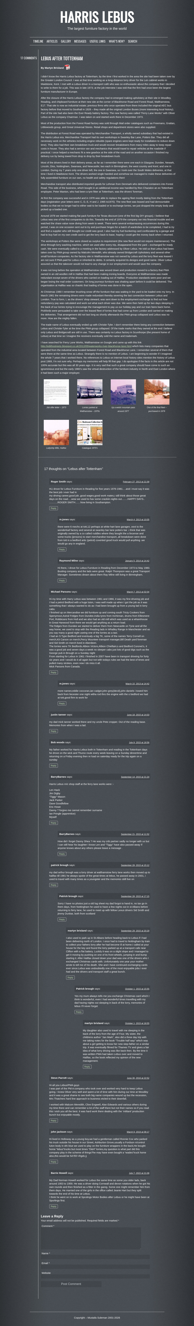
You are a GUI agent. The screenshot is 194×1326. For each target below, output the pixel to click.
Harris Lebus (97, 17)
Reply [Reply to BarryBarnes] (53, 823)
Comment (48, 1226)
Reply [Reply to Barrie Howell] (53, 1206)
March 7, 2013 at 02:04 (138, 592)
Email (46, 1267)
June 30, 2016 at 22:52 (138, 1078)
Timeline (38, 41)
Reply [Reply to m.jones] (62, 549)
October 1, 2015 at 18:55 (137, 1023)
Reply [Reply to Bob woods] (53, 765)
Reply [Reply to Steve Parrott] (53, 1120)
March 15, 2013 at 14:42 (137, 683)
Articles (52, 41)
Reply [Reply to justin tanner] (53, 731)
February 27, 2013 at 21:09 (136, 481)
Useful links (97, 41)
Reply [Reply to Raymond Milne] (62, 580)
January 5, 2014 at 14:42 (137, 560)
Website (46, 1277)
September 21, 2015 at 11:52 (135, 834)
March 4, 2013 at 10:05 (138, 519)
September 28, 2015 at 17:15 (135, 896)
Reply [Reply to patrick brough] (53, 885)
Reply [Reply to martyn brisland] (70, 977)
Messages (80, 41)
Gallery (66, 41)
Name (46, 1257)
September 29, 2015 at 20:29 (135, 930)
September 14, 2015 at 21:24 (135, 777)
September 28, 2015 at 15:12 (135, 865)
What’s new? (117, 41)
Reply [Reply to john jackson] (53, 1162)
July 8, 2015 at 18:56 (139, 742)
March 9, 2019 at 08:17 (138, 1132)
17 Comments (29, 58)
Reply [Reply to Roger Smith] (53, 508)
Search (132, 41)
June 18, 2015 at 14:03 (138, 714)
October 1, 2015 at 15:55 (137, 989)
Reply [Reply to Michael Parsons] (53, 672)
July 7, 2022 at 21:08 (139, 1173)
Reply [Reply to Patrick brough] (62, 919)
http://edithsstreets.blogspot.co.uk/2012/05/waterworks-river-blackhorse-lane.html (86, 346)
